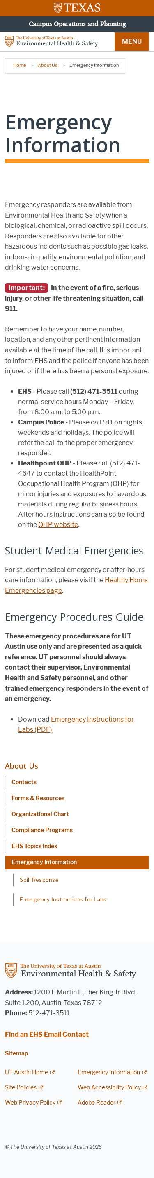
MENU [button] (132, 41)
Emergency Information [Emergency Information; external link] (109, 1072)
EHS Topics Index (34, 846)
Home (19, 65)
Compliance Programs (42, 830)
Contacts (24, 782)
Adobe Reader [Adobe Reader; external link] (96, 1102)
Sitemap (16, 1053)
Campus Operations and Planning (77, 24)
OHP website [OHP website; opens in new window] (58, 525)
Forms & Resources (37, 798)
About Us (47, 65)
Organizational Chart (40, 814)
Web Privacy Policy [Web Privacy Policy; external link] (30, 1102)
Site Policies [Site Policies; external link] (21, 1087)
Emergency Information (44, 862)
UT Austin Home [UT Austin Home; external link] (26, 1072)
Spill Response (39, 879)
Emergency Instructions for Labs (63, 899)
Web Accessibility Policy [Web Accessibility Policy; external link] (109, 1087)
